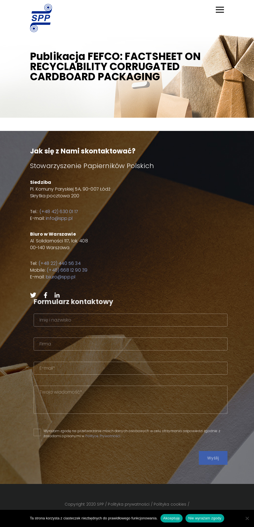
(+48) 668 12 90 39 (67, 270)
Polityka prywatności (128, 504)
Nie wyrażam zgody (204, 518)
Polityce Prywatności (113, 436)
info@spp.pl (59, 218)
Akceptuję (171, 518)
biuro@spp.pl (60, 277)
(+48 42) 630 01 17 (58, 211)
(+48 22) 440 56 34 (59, 263)
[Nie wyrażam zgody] (247, 518)
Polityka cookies (170, 504)
